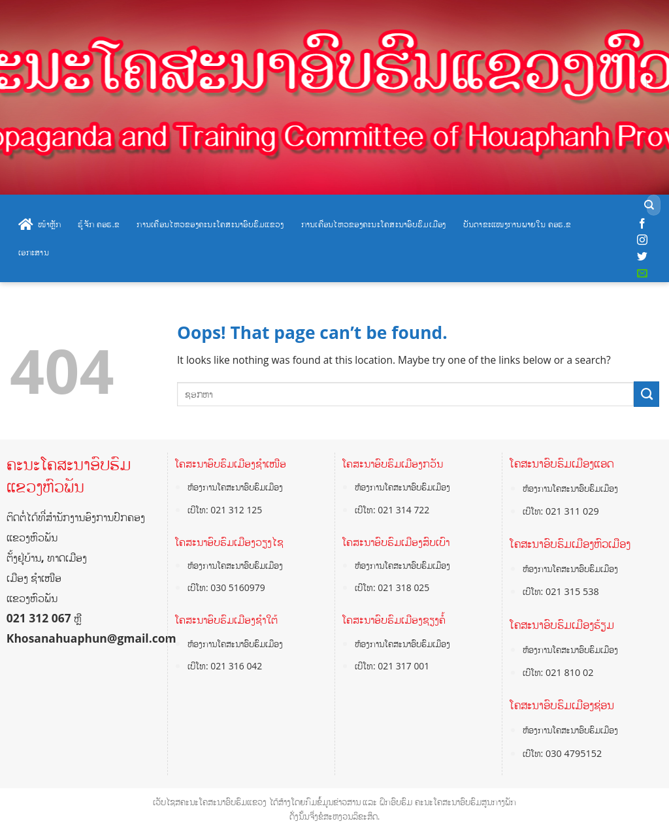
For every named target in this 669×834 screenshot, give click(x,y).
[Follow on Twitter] (642, 256)
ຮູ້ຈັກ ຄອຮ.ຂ (99, 224)
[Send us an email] (642, 273)
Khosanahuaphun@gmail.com (91, 638)
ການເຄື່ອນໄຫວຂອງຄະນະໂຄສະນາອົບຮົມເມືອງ (373, 224)
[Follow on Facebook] (642, 224)
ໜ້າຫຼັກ (39, 224)
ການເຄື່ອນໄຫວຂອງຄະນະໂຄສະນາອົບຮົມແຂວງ (210, 224)
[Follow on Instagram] (642, 240)
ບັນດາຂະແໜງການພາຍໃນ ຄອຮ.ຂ (517, 224)
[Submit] (649, 205)
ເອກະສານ (33, 252)
